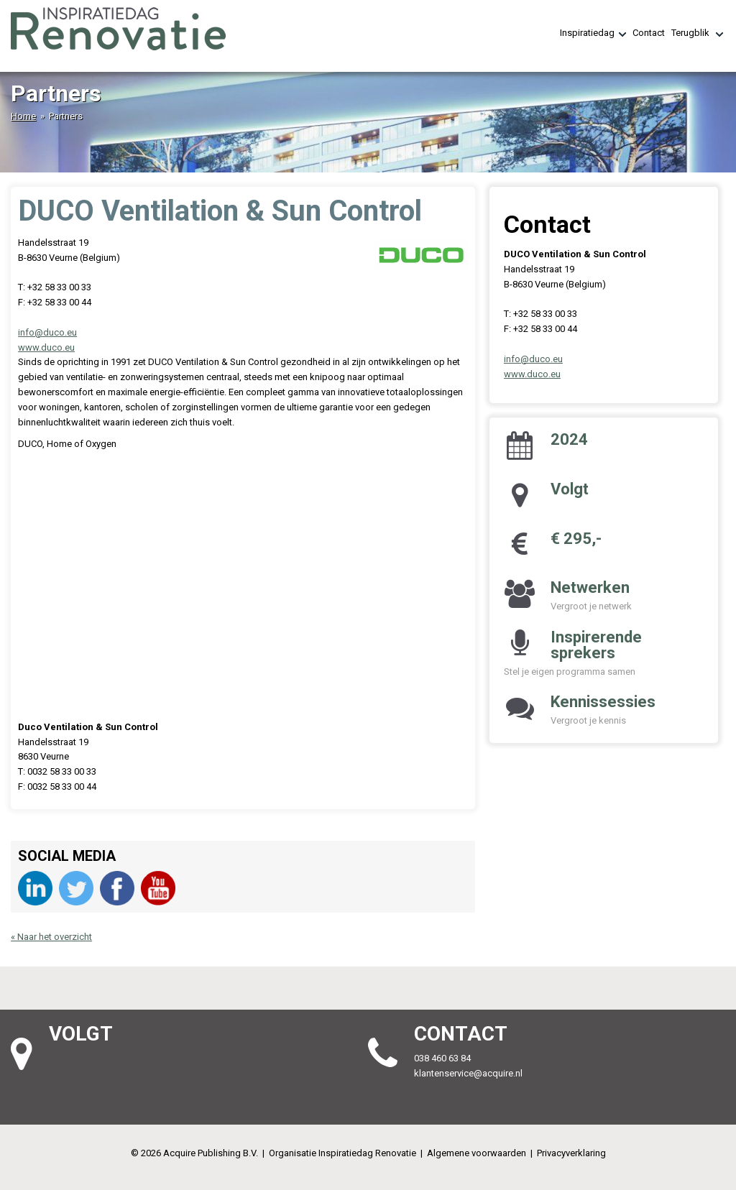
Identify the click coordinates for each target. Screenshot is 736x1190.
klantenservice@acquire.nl (469, 1073)
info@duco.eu (47, 332)
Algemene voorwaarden (476, 1153)
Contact (648, 32)
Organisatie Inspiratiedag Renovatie (342, 1153)
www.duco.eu (46, 347)
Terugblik (697, 33)
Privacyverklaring (571, 1153)
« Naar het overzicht (51, 936)
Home (23, 116)
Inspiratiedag (593, 33)
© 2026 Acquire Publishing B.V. (194, 1153)
